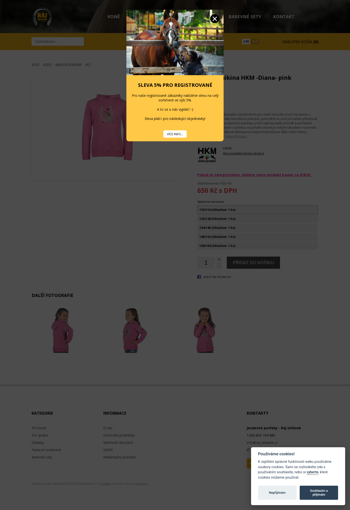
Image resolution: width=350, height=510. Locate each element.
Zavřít (214, 18)
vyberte (312, 472)
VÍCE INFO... (175, 134)
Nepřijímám (277, 492)
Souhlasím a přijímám (319, 492)
